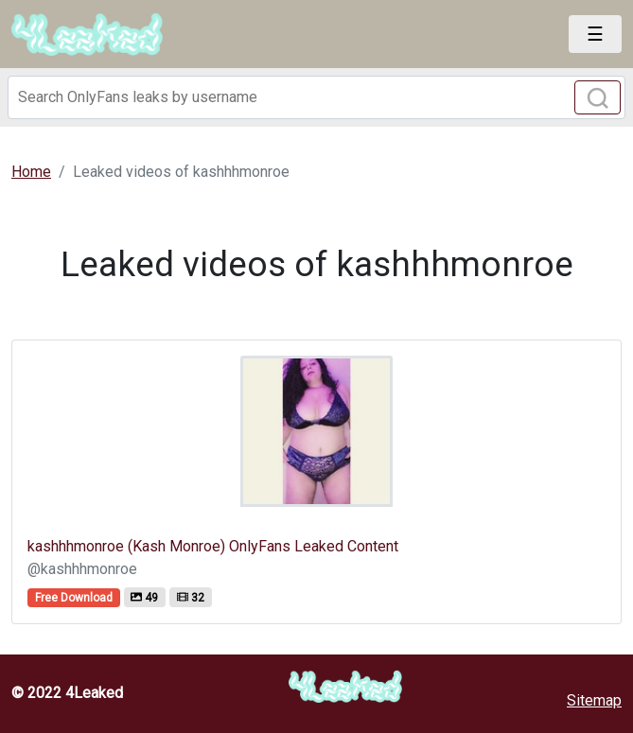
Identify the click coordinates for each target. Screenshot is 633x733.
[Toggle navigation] (595, 34)
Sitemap (594, 700)
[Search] (316, 97)
